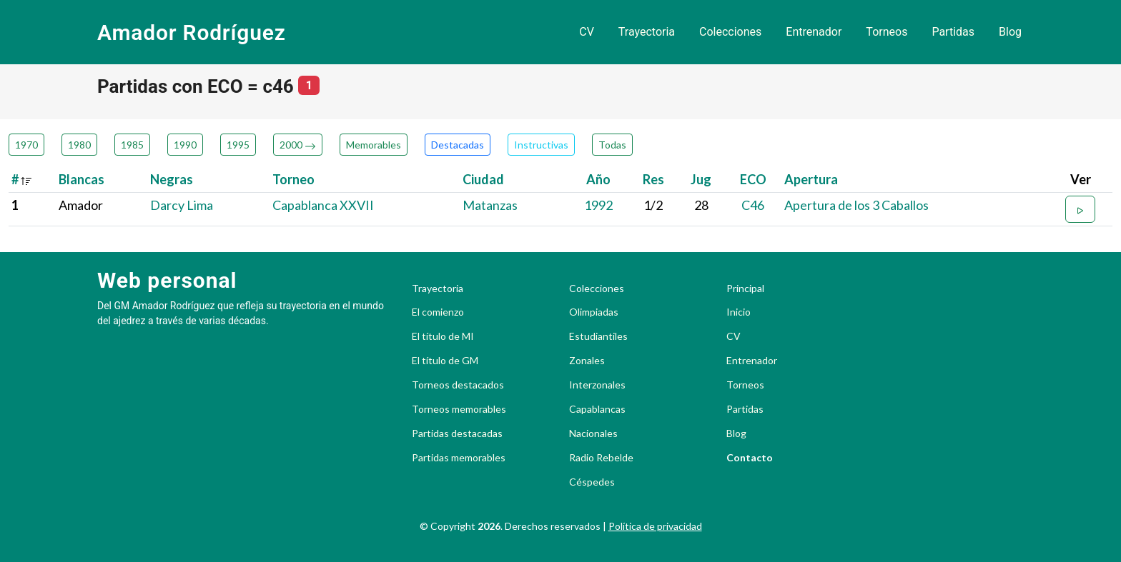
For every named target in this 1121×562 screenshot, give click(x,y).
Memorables (373, 145)
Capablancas (597, 409)
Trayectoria (646, 32)
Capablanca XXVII (323, 205)
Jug (701, 179)
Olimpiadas (593, 312)
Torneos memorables (459, 409)
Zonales (587, 361)
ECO (753, 179)
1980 (79, 145)
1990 (185, 145)
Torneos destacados (458, 385)
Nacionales (593, 433)
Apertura (811, 179)
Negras (171, 179)
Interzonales (597, 385)
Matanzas (490, 205)
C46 (752, 205)
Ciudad (483, 179)
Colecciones (730, 32)
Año (598, 179)
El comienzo (438, 312)
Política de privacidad (655, 526)
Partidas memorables (458, 458)
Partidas (953, 32)
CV (586, 32)
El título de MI (443, 336)
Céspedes (592, 482)
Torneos (886, 32)
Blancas (81, 179)
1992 (598, 205)
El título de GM (445, 361)
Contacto (749, 458)
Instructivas (541, 145)
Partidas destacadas (457, 433)
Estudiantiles (598, 336)
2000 (298, 145)
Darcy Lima (181, 205)
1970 (26, 145)
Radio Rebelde (601, 458)
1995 (238, 145)
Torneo (293, 179)
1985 (132, 145)
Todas (612, 145)
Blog (1010, 32)
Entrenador (813, 32)
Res (653, 179)
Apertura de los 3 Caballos (856, 205)
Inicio (738, 312)
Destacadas (457, 145)
